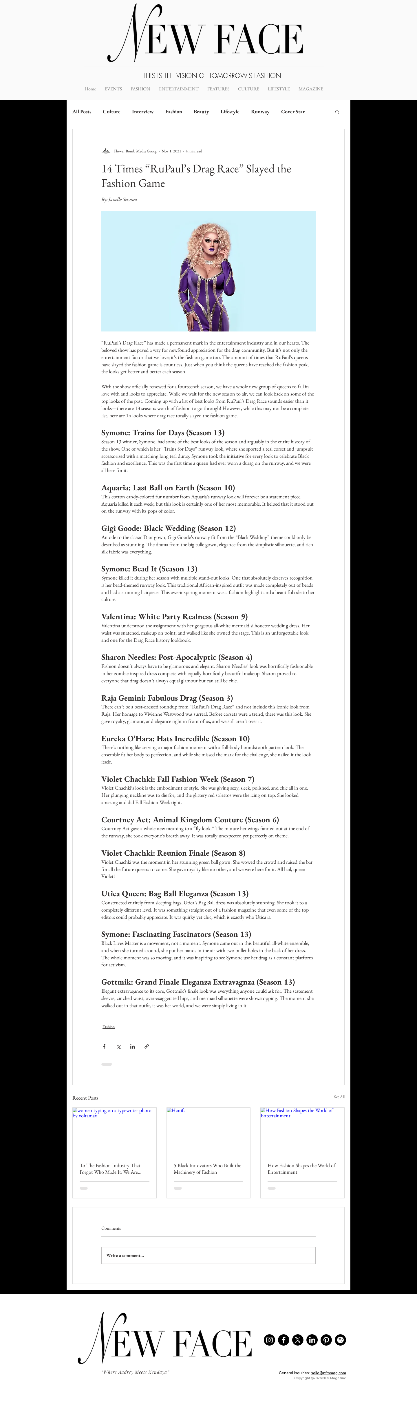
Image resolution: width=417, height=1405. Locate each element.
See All (339, 1096)
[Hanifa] (208, 1131)
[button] (337, 111)
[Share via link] (146, 1046)
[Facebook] (283, 1340)
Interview (143, 111)
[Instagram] (269, 1340)
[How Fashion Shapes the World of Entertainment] (302, 1131)
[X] (297, 1340)
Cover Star (293, 111)
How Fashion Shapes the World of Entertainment (301, 1168)
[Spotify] (340, 1340)
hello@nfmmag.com (328, 1373)
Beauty (201, 111)
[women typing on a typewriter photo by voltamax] (114, 1131)
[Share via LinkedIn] (132, 1046)
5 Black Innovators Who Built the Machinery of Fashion (207, 1168)
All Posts (81, 111)
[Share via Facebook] (104, 1046)
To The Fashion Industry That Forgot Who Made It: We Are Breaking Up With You (110, 1168)
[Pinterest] (326, 1340)
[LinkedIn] (312, 1340)
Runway (260, 111)
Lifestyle (230, 111)
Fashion (173, 111)
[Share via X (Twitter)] (118, 1046)
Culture (111, 111)
